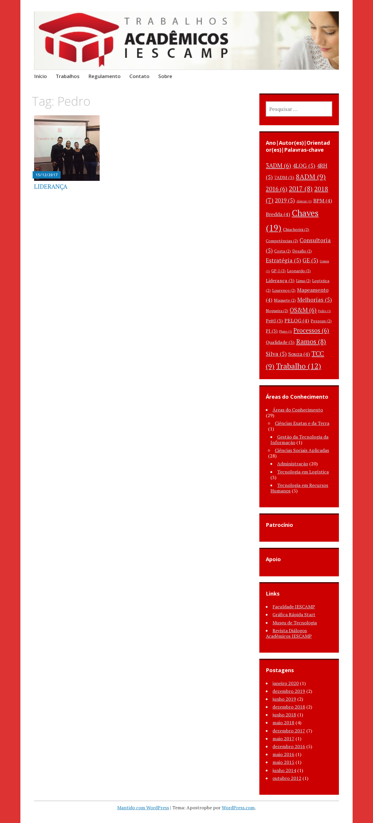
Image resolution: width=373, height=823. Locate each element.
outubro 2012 (286, 778)
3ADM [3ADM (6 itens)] (278, 165)
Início (40, 76)
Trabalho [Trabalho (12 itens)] (298, 366)
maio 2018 (283, 722)
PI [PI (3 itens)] (272, 331)
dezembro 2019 (288, 691)
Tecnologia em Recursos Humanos (299, 488)
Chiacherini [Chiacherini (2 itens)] (296, 229)
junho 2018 (284, 714)
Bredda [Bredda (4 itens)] (278, 214)
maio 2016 (283, 754)
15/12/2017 (47, 174)
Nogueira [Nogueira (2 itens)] (277, 310)
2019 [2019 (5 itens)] (285, 200)
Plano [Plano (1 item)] (285, 331)
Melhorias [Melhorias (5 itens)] (314, 299)
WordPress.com (238, 807)
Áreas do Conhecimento (297, 410)
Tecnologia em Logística (303, 472)
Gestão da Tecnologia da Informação (299, 440)
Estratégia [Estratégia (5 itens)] (283, 260)
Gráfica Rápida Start (293, 614)
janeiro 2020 (285, 683)
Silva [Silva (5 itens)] (276, 354)
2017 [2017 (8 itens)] (301, 188)
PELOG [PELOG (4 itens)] (296, 320)
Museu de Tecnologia (294, 622)
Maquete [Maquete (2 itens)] (285, 300)
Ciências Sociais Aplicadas (302, 450)
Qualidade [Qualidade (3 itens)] (280, 342)
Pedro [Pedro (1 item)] (324, 311)
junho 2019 (284, 699)
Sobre (165, 76)
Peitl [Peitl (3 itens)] (274, 320)
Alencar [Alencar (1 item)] (304, 201)
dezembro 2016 (288, 746)
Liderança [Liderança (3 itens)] (280, 280)
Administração (292, 463)
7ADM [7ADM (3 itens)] (284, 177)
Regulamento (104, 76)
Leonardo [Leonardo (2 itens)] (299, 270)
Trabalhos (68, 76)
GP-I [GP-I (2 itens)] (278, 270)
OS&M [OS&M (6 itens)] (303, 310)
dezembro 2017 (288, 730)
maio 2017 (283, 738)
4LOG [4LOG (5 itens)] (304, 165)
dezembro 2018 (288, 707)
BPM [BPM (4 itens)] (322, 200)
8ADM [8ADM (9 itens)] (311, 176)
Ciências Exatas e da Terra (302, 423)
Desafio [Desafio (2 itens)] (302, 251)
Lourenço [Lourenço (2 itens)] (283, 290)
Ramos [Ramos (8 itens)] (311, 341)
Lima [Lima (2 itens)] (303, 280)
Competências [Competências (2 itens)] (282, 240)
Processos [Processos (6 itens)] (311, 330)
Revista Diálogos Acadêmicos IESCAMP (289, 633)
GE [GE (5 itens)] (310, 260)
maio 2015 (283, 762)
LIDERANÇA (50, 186)
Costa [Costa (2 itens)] (282, 251)
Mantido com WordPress (143, 807)
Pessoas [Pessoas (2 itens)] (321, 321)
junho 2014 (284, 770)
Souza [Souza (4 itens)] (299, 353)
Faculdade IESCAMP (293, 606)
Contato (139, 76)
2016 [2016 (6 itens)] (276, 189)
